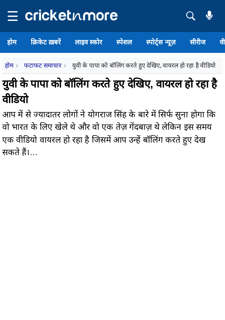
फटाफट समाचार (42, 65)
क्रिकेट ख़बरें (46, 42)
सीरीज (197, 42)
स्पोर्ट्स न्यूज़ (160, 42)
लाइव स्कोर (88, 42)
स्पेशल (124, 42)
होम (11, 42)
